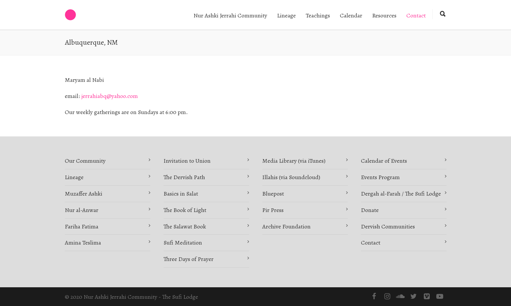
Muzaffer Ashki (83, 194)
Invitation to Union (187, 161)
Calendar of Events (384, 161)
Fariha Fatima (81, 226)
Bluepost (273, 194)
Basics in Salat (181, 194)
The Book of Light (185, 210)
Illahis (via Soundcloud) (291, 177)
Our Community (85, 161)
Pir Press (273, 210)
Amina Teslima (83, 243)
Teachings (318, 15)
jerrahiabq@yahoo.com (109, 96)
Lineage (286, 15)
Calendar (351, 15)
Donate (370, 210)
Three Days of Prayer (189, 259)
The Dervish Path (184, 177)
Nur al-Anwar (81, 210)
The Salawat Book (185, 226)
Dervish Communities (388, 226)
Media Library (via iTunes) (293, 161)
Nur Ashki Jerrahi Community (230, 15)
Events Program (380, 177)
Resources (384, 15)
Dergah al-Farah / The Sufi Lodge (401, 194)
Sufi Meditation (183, 243)
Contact (416, 15)
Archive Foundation (286, 226)
